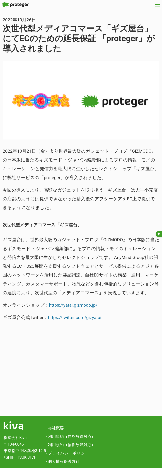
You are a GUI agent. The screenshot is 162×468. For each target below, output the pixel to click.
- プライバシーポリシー (67, 453)
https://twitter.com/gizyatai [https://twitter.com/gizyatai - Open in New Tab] (74, 317)
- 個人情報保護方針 (62, 461)
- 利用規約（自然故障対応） (70, 436)
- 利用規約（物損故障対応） (70, 445)
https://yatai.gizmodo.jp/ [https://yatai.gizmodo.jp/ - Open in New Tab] (73, 305)
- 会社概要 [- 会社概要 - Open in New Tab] (55, 428)
